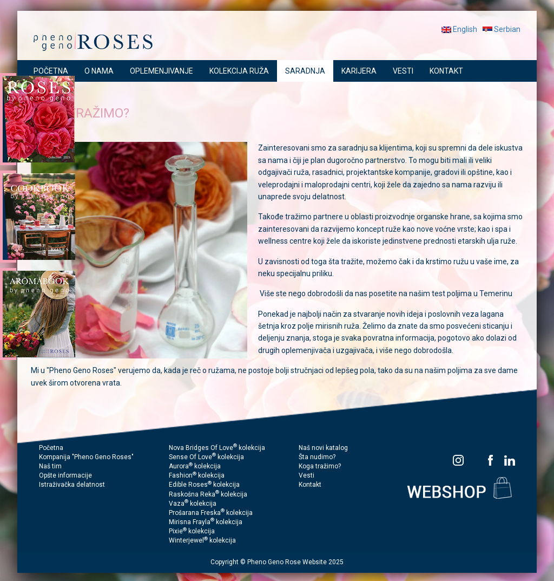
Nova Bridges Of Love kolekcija (217, 448)
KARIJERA (359, 71)
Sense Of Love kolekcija (206, 457)
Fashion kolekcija (197, 475)
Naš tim (50, 466)
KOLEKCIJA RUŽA (239, 71)
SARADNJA (305, 71)
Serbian (501, 29)
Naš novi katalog (323, 448)
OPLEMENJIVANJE (161, 71)
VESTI (403, 71)
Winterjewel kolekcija (202, 540)
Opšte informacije (65, 475)
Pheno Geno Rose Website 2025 (295, 562)
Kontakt (310, 484)
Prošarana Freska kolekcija (211, 513)
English (459, 29)
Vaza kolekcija (192, 503)
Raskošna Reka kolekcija (208, 494)
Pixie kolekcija (192, 531)
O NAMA (99, 71)
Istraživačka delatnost (72, 484)
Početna (51, 448)
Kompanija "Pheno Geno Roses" (86, 457)
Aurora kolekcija (195, 466)
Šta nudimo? (317, 457)
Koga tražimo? (320, 466)
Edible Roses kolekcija (204, 484)
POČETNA (51, 71)
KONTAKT (446, 71)
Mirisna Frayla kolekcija (205, 522)
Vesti (306, 475)
